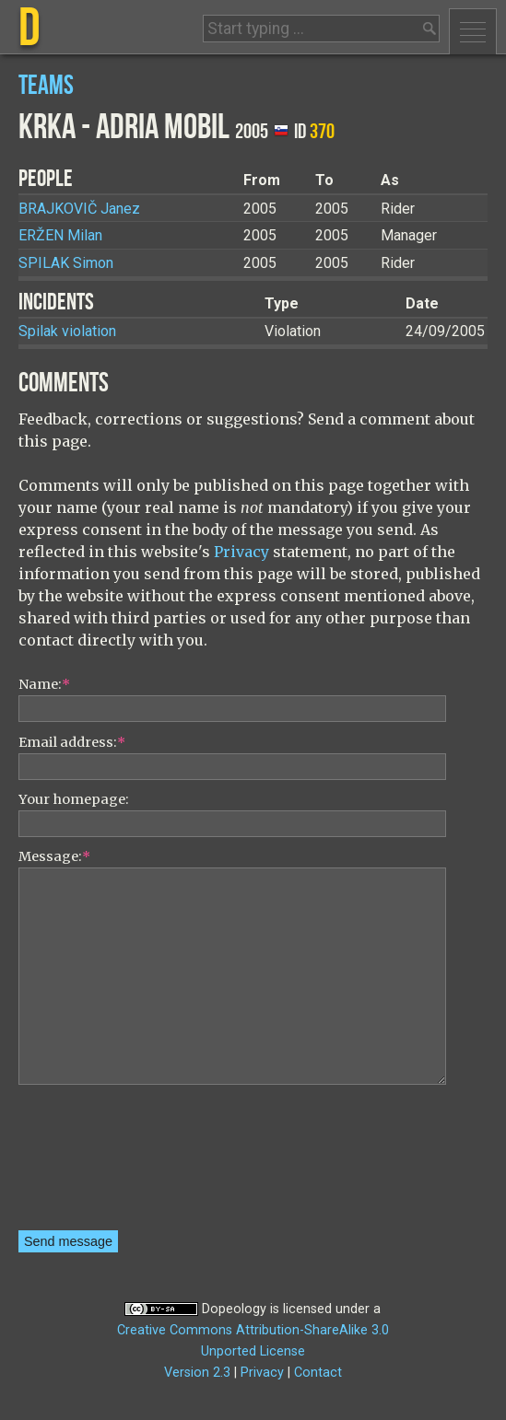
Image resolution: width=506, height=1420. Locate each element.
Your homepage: (73, 799)
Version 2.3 (197, 1372)
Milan (60, 235)
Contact (318, 1372)
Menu (473, 31)
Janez (79, 208)
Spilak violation (67, 331)
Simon (65, 263)
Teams (46, 86)
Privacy (241, 551)
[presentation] (94, 1164)
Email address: (71, 742)
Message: (54, 856)
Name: (44, 684)
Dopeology (234, 1309)
